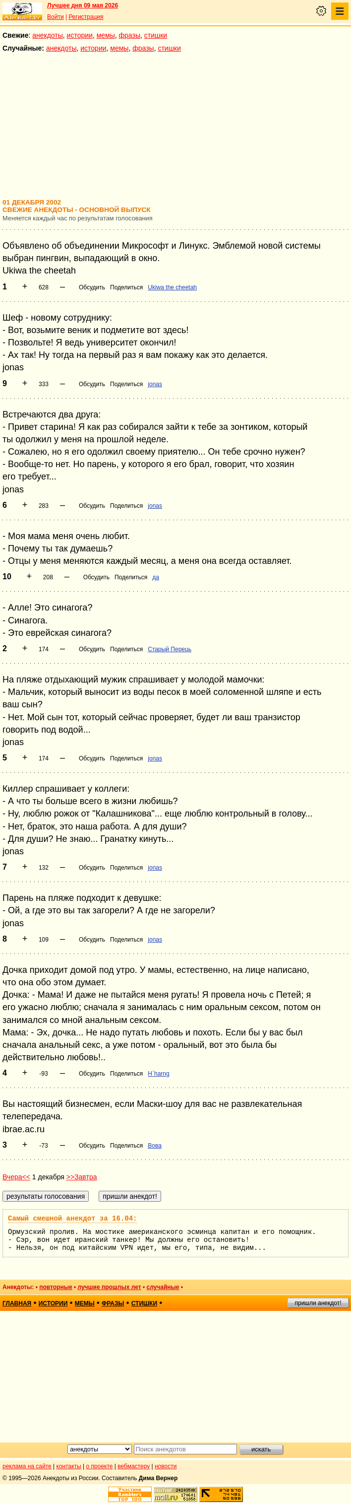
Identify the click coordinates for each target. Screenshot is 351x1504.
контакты (69, 1466)
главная (16, 1303)
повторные (55, 1287)
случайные (162, 1287)
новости (165, 1466)
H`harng (158, 1073)
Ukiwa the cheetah (172, 287)
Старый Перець (169, 649)
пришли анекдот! (317, 1302)
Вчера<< (16, 1177)
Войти (55, 16)
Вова (155, 1145)
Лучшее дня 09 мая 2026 (82, 5)
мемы (106, 35)
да (155, 577)
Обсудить (92, 287)
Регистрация (85, 16)
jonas (155, 384)
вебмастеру (133, 1466)
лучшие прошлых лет (109, 1287)
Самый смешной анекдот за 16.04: (72, 1219)
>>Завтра (81, 1177)
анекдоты (47, 35)
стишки (155, 35)
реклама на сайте (27, 1466)
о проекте (99, 1466)
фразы (129, 35)
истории (80, 35)
